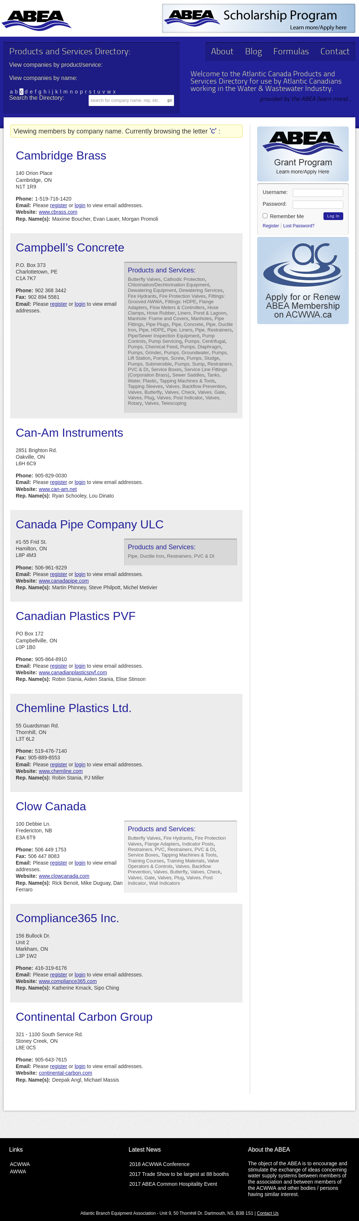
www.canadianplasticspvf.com (73, 672)
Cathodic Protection (184, 279)
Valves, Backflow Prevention (195, 386)
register (58, 205)
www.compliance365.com (68, 981)
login (80, 205)
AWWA (18, 1171)
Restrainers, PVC (146, 849)
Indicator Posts (198, 844)
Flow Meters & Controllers (177, 307)
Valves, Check (180, 392)
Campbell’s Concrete (70, 247)
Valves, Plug (141, 397)
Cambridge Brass (61, 155)
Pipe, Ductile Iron (146, 556)
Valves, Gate (211, 392)
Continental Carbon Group (84, 1016)
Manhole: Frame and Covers (158, 318)
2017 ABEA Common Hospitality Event (173, 1184)
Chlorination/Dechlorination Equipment (168, 284)
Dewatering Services (200, 290)
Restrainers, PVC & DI (190, 556)
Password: (274, 204)
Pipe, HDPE (151, 330)
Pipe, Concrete (187, 324)
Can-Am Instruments (69, 432)
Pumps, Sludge (203, 358)
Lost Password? (298, 225)
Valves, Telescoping (165, 403)
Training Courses (146, 860)
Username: (275, 192)
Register (271, 225)
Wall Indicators (164, 883)
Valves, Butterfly (145, 392)
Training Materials (185, 860)
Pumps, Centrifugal (205, 341)
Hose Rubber (161, 313)
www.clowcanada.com (64, 876)
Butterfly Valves (144, 279)
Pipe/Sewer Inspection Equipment (163, 335)
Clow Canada (51, 806)
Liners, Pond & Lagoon (202, 313)
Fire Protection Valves (182, 296)
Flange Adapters (162, 844)
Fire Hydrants (142, 296)
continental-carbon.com (65, 1073)
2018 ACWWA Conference (159, 1164)
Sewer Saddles (188, 375)
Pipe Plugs (157, 324)
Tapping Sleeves (145, 386)
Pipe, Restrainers (213, 330)
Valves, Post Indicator (180, 397)
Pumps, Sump (190, 364)
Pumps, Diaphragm (200, 346)
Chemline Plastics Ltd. (74, 708)
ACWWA (20, 1164)
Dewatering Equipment (152, 290)
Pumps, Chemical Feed (152, 346)
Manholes (201, 318)
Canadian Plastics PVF (76, 616)
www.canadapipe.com (64, 581)
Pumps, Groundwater (186, 352)
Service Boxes (166, 369)
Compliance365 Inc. (67, 918)
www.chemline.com (61, 771)
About (222, 52)
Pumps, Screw (168, 358)
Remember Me (283, 216)
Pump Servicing (165, 341)
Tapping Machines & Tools (187, 381)
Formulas (291, 52)
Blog (253, 52)
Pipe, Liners (179, 330)
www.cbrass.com (58, 212)
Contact (335, 52)
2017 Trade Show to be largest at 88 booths (179, 1174)
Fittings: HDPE (180, 301)
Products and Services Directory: (69, 52)
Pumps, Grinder (144, 352)
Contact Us (267, 1213)
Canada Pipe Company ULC (90, 524)
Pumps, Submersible (150, 364)
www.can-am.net (58, 489)
